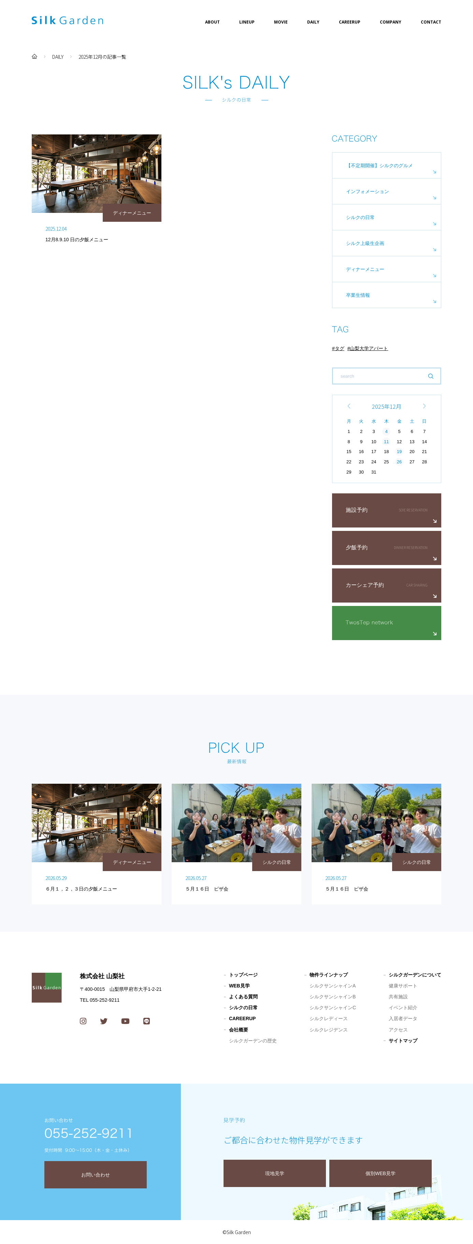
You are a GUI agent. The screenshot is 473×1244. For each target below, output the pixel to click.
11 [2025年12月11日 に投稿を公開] (386, 441)
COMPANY (390, 22)
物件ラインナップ (329, 975)
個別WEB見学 (381, 1173)
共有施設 (398, 996)
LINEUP (247, 22)
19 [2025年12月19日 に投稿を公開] (399, 451)
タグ (339, 348)
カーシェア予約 (365, 585)
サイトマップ (403, 1040)
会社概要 (238, 1029)
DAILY (313, 22)
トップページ (243, 975)
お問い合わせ (95, 1174)
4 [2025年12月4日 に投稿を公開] (386, 431)
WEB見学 (239, 985)
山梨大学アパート (369, 348)
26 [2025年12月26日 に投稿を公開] (399, 461)
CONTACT (431, 22)
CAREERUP (349, 22)
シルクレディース (329, 1018)
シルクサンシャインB (333, 996)
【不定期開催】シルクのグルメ (379, 165)
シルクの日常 (360, 217)
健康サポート (403, 985)
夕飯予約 (357, 547)
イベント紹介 (403, 1007)
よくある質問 (243, 996)
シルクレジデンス (329, 1029)
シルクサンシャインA (333, 985)
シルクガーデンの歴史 (253, 1040)
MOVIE (281, 22)
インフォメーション (367, 191)
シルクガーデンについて (415, 975)
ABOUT (212, 22)
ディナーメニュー (365, 269)
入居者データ (403, 1018)
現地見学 (274, 1173)
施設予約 (357, 510)
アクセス (398, 1029)
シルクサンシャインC (333, 1007)
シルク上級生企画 (365, 243)
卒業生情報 (358, 295)
